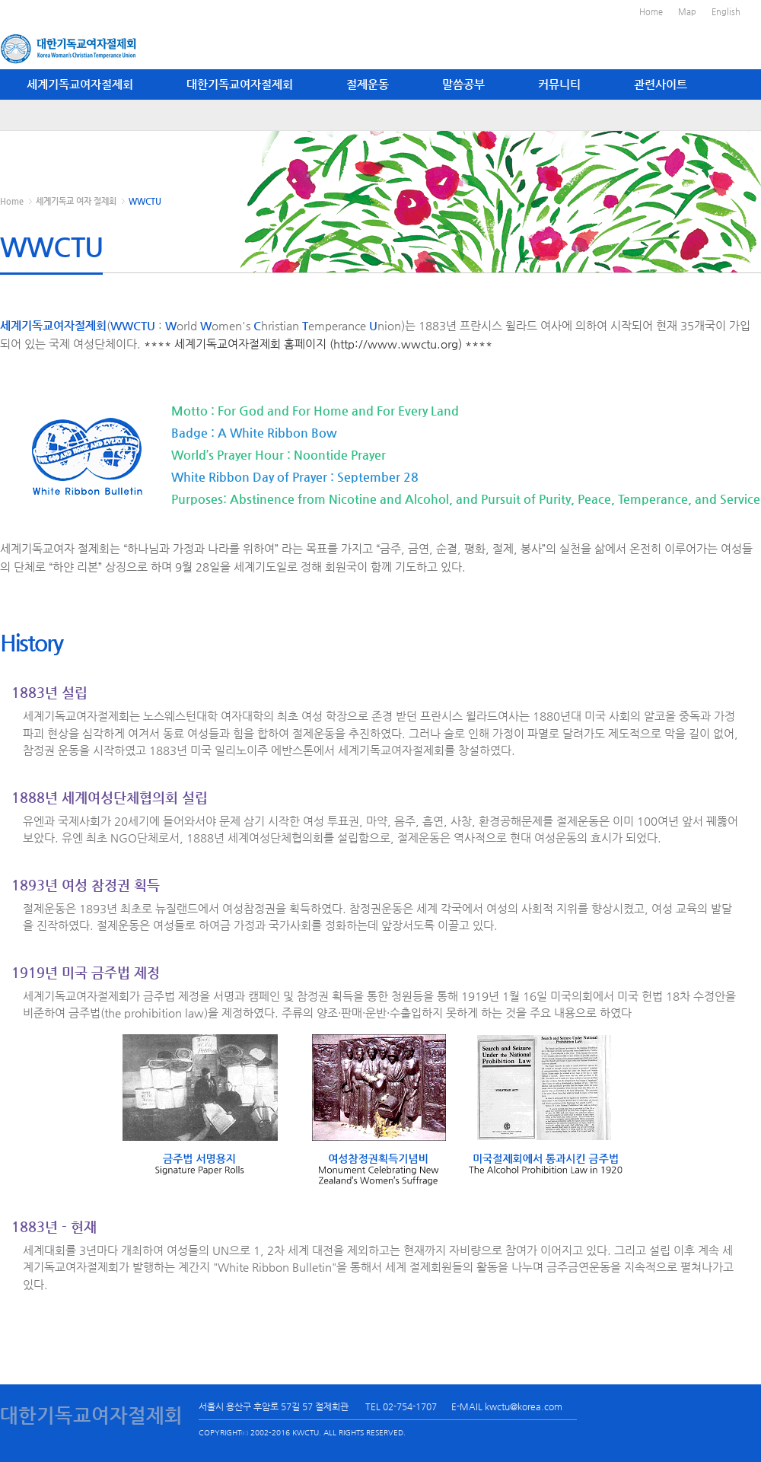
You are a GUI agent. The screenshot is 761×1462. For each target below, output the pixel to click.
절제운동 (367, 84)
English (726, 12)
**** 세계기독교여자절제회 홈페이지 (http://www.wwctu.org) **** (318, 343)
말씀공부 (463, 84)
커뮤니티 (559, 84)
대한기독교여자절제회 (239, 84)
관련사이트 (660, 84)
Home (651, 12)
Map (687, 12)
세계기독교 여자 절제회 (76, 201)
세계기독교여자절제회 (80, 84)
